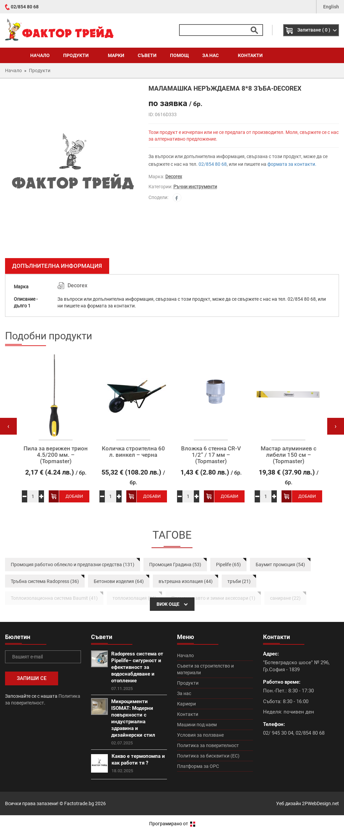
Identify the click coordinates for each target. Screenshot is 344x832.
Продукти (78, 55)
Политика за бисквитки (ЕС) (208, 755)
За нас (213, 55)
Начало (40, 55)
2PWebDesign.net (320, 803)
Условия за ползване (200, 735)
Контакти (250, 55)
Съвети (147, 55)
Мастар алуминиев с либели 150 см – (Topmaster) (288, 454)
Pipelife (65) (228, 564)
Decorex (173, 176)
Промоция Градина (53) (175, 564)
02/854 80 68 (25, 6)
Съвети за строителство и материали (205, 669)
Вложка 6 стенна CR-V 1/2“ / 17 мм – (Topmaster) (211, 454)
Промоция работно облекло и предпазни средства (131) (72, 564)
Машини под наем (197, 724)
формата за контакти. (291, 164)
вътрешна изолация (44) (186, 581)
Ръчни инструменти (195, 186)
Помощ (179, 55)
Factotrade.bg (79, 803)
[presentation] (8, 426)
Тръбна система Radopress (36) (45, 581)
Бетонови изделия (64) (119, 581)
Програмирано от (172, 823)
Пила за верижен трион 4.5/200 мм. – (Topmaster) (56, 454)
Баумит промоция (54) (280, 564)
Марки (116, 55)
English (331, 6)
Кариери (186, 703)
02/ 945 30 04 (278, 733)
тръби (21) (239, 581)
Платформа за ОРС (198, 766)
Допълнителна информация (57, 265)
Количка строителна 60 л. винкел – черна (133, 451)
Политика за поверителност (208, 745)
